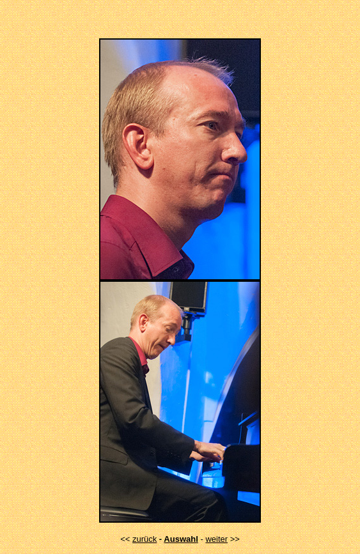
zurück (144, 539)
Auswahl (181, 539)
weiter (216, 539)
